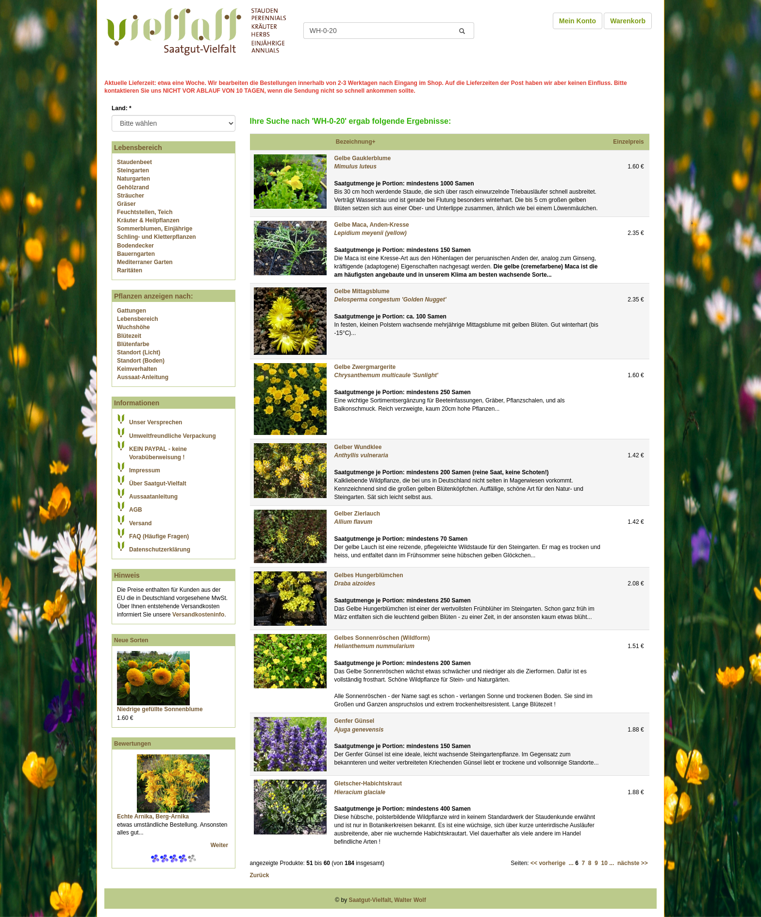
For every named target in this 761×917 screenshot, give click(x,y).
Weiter (220, 845)
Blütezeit (129, 336)
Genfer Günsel (354, 720)
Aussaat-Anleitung (142, 377)
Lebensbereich (137, 319)
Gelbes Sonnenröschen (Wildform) (382, 637)
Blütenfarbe (133, 344)
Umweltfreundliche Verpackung (172, 436)
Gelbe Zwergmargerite (365, 367)
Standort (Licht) (138, 352)
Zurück (259, 875)
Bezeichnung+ (356, 141)
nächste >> (632, 863)
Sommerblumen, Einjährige (154, 228)
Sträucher (130, 195)
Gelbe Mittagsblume (362, 291)
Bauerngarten (136, 253)
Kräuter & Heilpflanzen (148, 220)
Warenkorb (627, 21)
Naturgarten (133, 178)
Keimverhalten (137, 369)
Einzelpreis (628, 141)
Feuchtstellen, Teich (144, 212)
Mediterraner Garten (145, 262)
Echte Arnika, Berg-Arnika (153, 816)
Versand (140, 523)
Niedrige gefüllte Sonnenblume (160, 709)
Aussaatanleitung (153, 496)
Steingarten (133, 170)
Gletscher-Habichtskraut (368, 783)
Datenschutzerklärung (159, 549)
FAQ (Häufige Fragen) (159, 536)
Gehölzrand (133, 187)
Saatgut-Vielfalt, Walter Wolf (387, 900)
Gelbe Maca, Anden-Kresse (371, 224)
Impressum (144, 470)
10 (604, 863)
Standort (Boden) (141, 360)
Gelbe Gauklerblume (362, 158)
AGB (135, 509)
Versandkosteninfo (198, 614)
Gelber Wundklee (358, 447)
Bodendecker (135, 245)
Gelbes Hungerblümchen (368, 575)
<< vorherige (547, 863)
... (571, 863)
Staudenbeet (134, 162)
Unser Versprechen (155, 422)
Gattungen (131, 310)
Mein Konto (577, 21)
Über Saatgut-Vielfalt (157, 483)
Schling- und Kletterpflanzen (156, 236)
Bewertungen (132, 743)
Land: (122, 108)
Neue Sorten (131, 640)
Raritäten (129, 270)
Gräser (126, 203)
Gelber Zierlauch (357, 513)
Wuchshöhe (133, 327)
